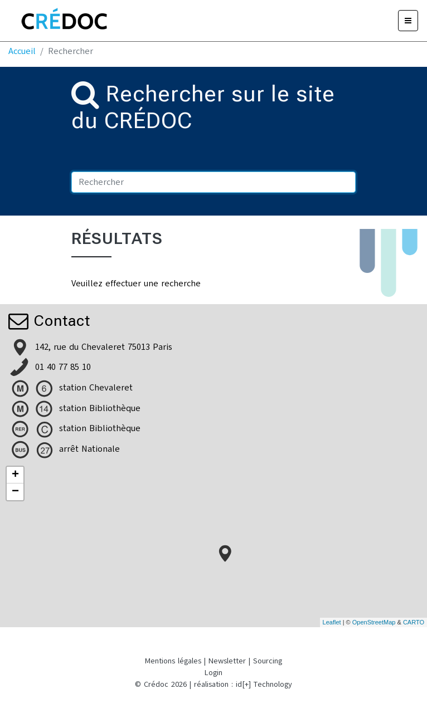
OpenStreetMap (374, 622)
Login (213, 672)
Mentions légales (173, 661)
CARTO (413, 622)
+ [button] (15, 475)
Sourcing (267, 661)
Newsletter (227, 661)
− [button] (15, 491)
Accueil (22, 51)
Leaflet (332, 622)
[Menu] (408, 20)
